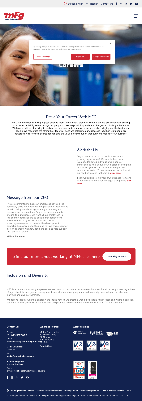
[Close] (111, 43)
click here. (115, 173)
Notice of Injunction (89, 390)
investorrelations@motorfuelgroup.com (21, 371)
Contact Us (107, 3)
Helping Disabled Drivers (22, 390)
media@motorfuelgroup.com (20, 356)
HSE (129, 390)
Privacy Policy (71, 390)
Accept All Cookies (101, 57)
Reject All (80, 57)
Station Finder (73, 3)
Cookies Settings (43, 57)
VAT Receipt (91, 3)
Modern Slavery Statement (49, 390)
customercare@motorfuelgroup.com (21, 341)
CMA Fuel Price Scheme (113, 390)
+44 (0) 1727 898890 (17, 335)
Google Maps (46, 346)
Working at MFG (117, 256)
